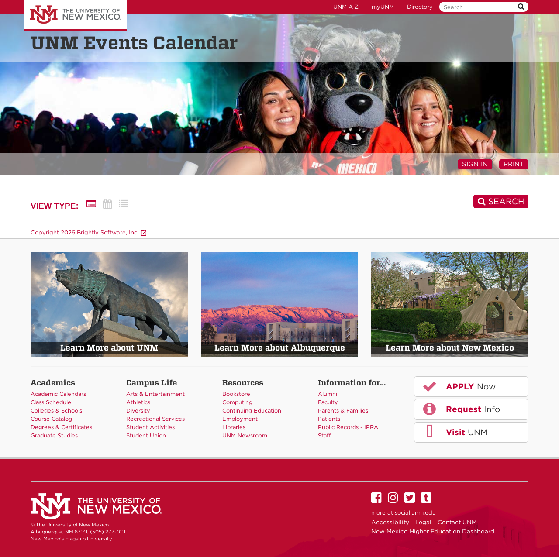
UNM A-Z (346, 6)
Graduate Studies (54, 435)
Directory (420, 6)
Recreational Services (155, 419)
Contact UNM (457, 522)
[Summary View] (91, 204)
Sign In (475, 164)
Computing (237, 402)
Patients (329, 419)
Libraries (233, 427)
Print (514, 164)
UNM (454, 431)
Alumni (327, 394)
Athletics (138, 402)
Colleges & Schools (56, 410)
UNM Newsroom (244, 435)
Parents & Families (343, 410)
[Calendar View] (107, 204)
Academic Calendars (58, 394)
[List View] (123, 204)
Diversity (138, 410)
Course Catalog (51, 419)
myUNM (383, 6)
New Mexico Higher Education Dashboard (432, 531)
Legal (423, 522)
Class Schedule (51, 402)
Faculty (328, 402)
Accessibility (390, 522)
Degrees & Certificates (61, 427)
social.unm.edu (415, 512)
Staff (324, 435)
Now (458, 386)
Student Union (146, 435)
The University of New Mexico (75, 15)
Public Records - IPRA (348, 427)
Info (460, 409)
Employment (240, 419)
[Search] (500, 201)
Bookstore (236, 394)
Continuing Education (251, 410)
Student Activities (150, 427)
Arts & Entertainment (155, 394)
